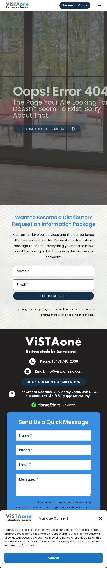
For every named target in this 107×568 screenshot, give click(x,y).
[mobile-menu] (98, 5)
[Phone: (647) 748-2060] (32, 361)
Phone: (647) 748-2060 (59, 361)
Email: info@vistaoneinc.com (59, 371)
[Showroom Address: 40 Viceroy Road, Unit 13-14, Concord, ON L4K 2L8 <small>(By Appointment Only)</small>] (12, 394)
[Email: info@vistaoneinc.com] (27, 371)
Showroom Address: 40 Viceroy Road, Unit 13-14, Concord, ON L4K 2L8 (58, 394)
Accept (53, 557)
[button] (100, 518)
